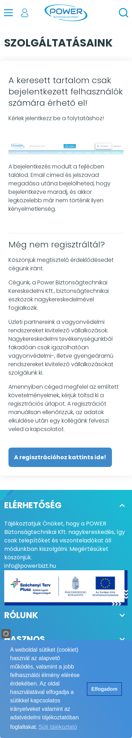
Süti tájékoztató (57, 727)
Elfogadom (104, 689)
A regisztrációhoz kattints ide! (60, 457)
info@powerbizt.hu (30, 566)
